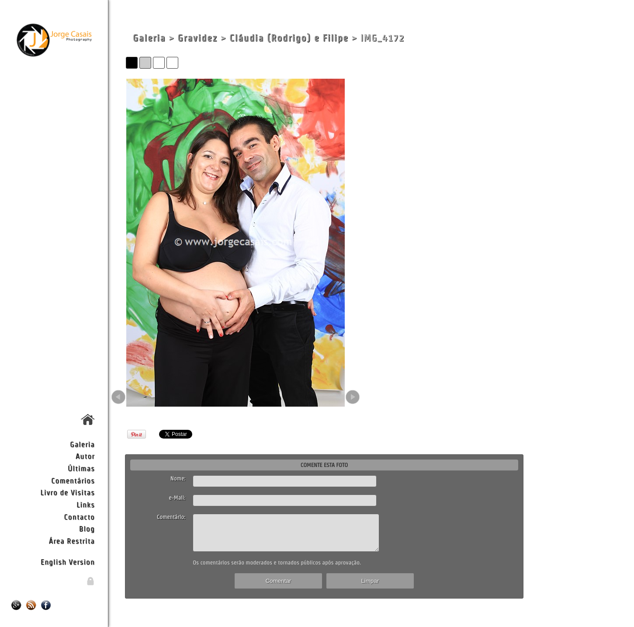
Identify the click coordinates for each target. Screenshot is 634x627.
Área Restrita (71, 540)
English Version (68, 561)
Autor (85, 456)
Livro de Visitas (67, 492)
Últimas (81, 468)
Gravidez (197, 38)
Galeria (82, 444)
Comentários (73, 480)
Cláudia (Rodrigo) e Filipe (288, 38)
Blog (87, 528)
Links (85, 504)
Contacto (79, 516)
